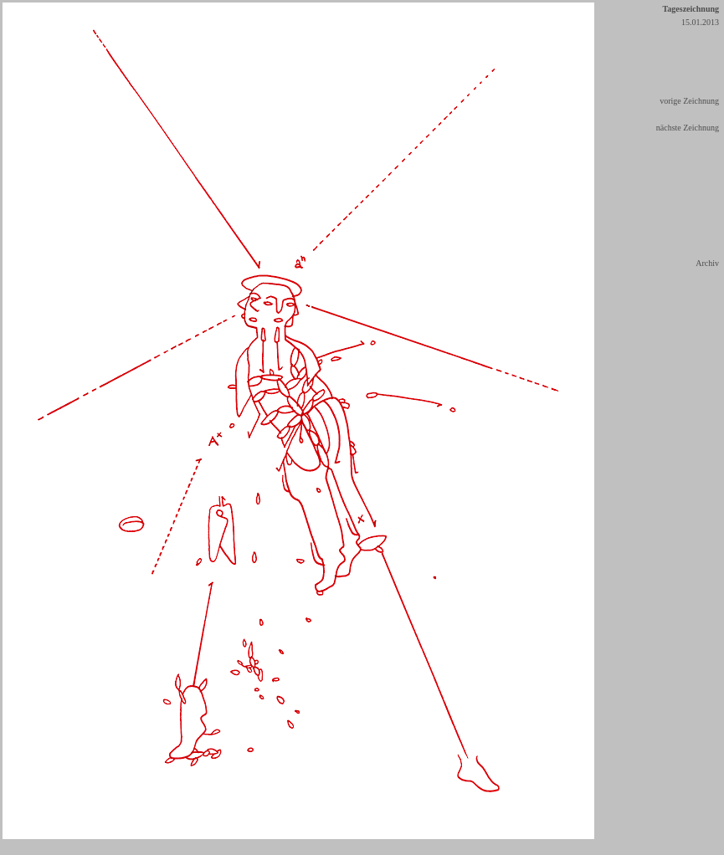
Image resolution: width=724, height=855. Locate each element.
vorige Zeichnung (689, 100)
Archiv (707, 263)
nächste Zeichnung (687, 127)
